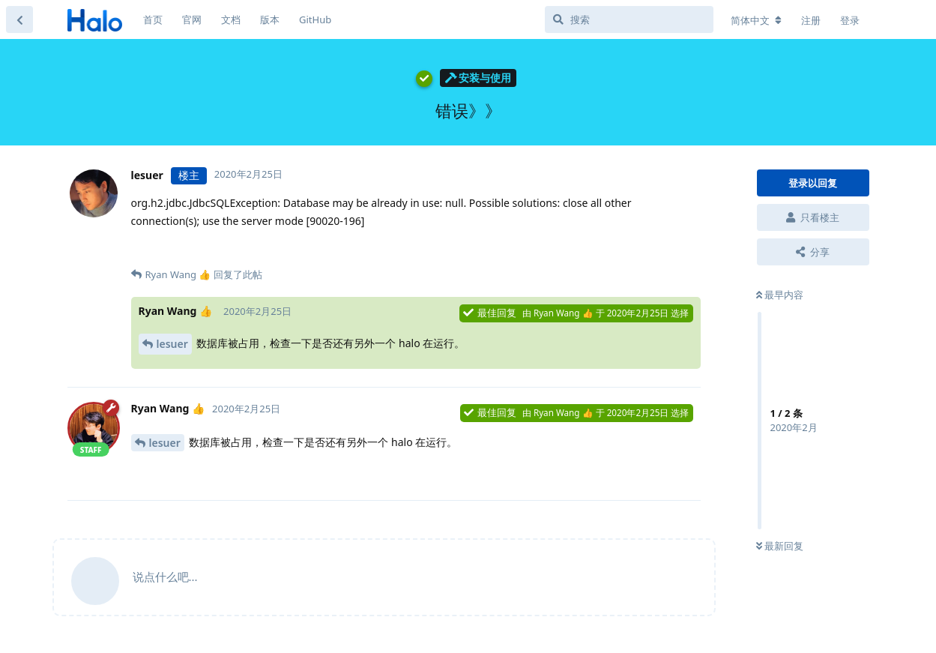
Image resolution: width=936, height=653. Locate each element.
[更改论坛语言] (756, 20)
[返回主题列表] (19, 19)
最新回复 (779, 546)
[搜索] (629, 19)
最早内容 (779, 294)
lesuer (172, 344)
